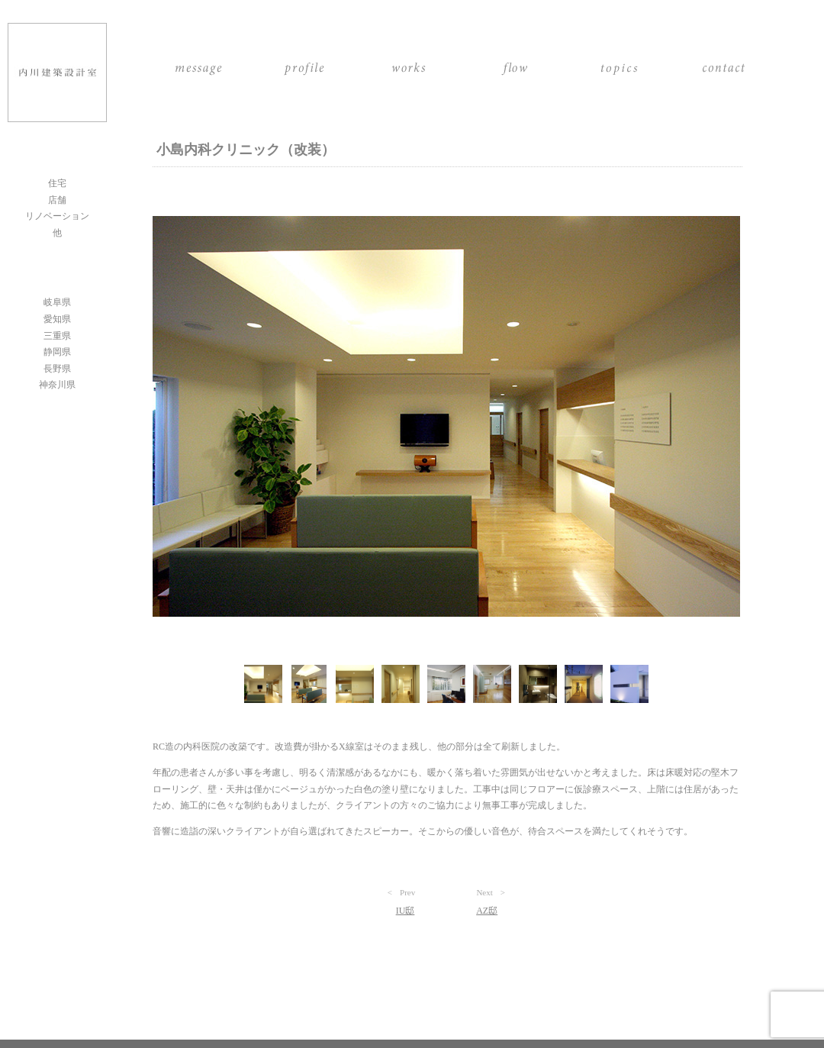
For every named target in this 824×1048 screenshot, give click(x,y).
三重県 (57, 336)
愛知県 (57, 319)
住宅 (57, 183)
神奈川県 (57, 384)
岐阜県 (57, 302)
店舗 (57, 200)
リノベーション (57, 216)
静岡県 (57, 352)
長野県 (57, 368)
